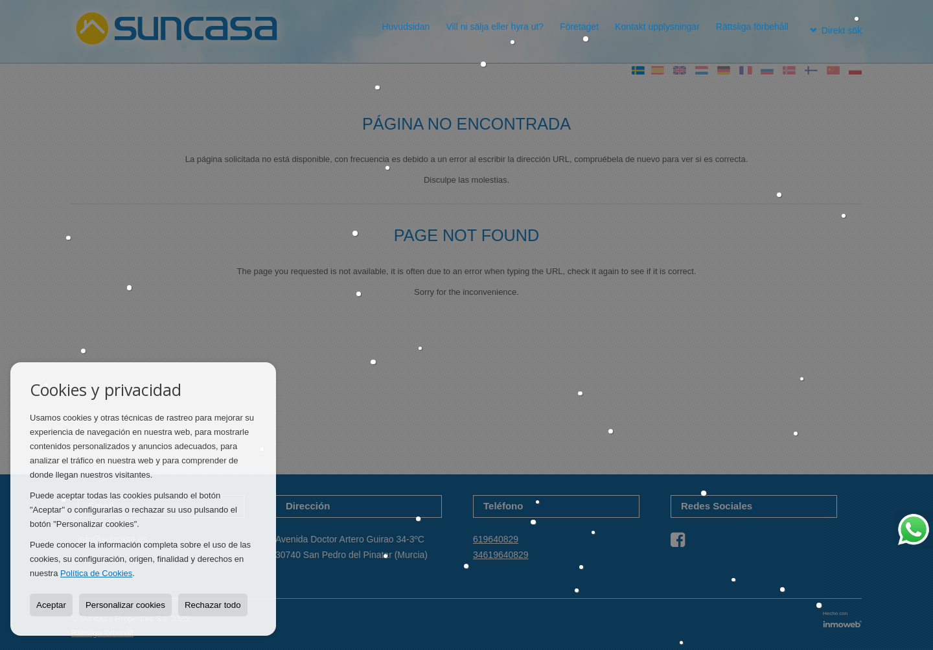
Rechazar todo (213, 605)
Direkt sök (832, 26)
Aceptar (51, 605)
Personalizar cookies (125, 605)
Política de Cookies (96, 573)
